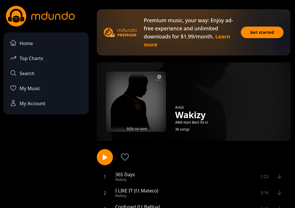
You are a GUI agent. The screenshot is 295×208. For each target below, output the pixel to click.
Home (21, 43)
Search (22, 73)
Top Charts (26, 58)
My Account (27, 103)
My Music (25, 88)
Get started (262, 32)
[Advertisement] (46, 162)
